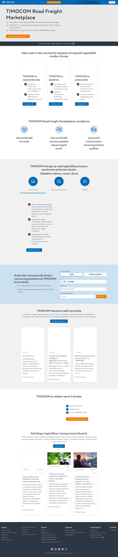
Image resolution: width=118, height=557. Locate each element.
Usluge (3, 527)
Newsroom (45, 532)
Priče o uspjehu (70, 530)
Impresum (93, 530)
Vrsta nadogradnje (66, 293)
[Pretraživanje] (86, 2)
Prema (63, 286)
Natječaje (4, 537)
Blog (42, 530)
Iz (61, 279)
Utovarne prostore (95, 274)
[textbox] (88, 2)
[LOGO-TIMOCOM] (8, 2)
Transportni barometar (49, 537)
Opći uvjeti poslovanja (97, 532)
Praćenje (25, 530)
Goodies (69, 535)
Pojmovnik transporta (48, 539)
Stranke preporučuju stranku (75, 532)
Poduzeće (68, 527)
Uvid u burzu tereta (48, 535)
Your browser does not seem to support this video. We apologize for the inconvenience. (39, 413)
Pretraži (101, 296)
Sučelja (24, 532)
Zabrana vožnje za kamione (50, 542)
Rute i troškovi (6, 539)
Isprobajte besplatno (54, 2)
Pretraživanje (65, 271)
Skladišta (4, 535)
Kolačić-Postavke (97, 537)
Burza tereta (5, 530)
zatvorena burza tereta (9, 532)
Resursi (44, 527)
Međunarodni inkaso (29, 534)
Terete (71, 274)
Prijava (112, 2)
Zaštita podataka (96, 535)
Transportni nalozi (28, 527)
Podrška (113, 530)
